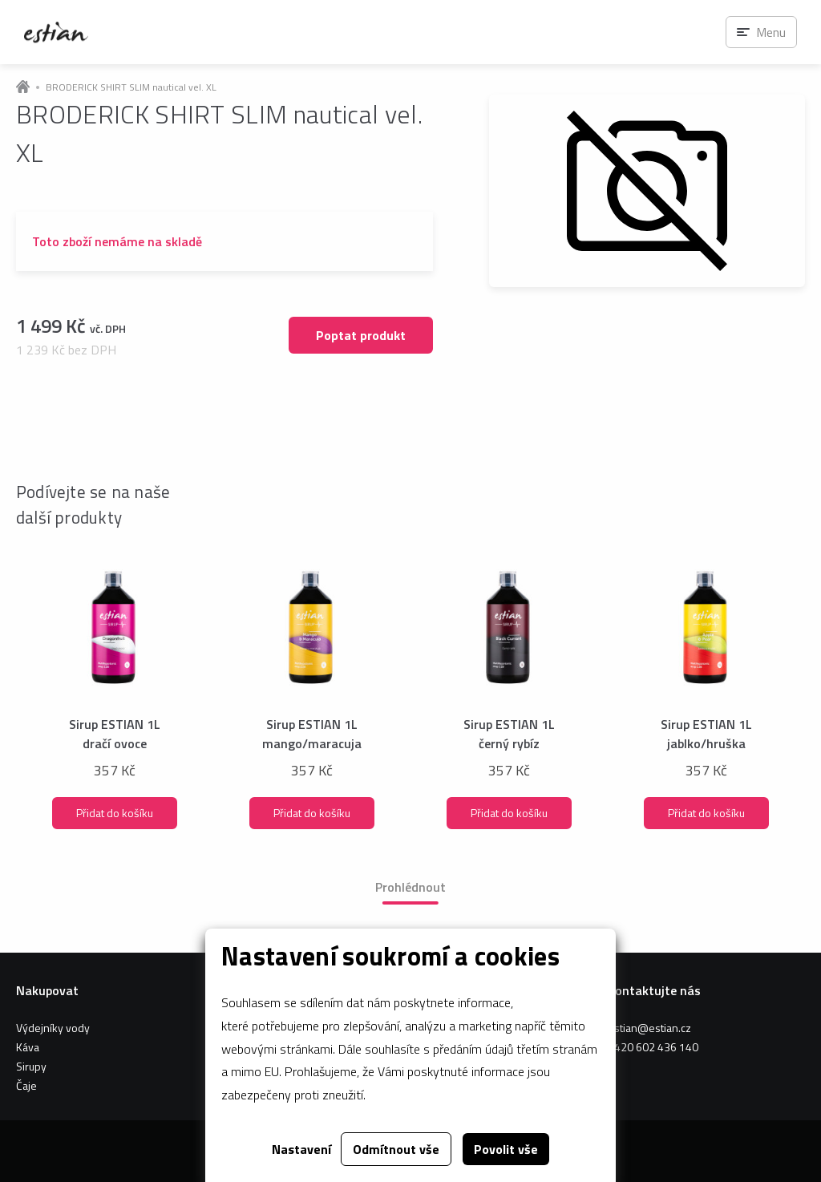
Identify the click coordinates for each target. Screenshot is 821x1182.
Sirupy (31, 1066)
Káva (27, 1046)
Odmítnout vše (396, 1149)
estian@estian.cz (649, 1027)
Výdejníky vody (53, 1027)
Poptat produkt (361, 335)
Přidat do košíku (114, 812)
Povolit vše (506, 1149)
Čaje (26, 1085)
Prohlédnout (410, 887)
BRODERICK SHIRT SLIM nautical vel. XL (131, 87)
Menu (771, 32)
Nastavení (301, 1149)
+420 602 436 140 (653, 1046)
